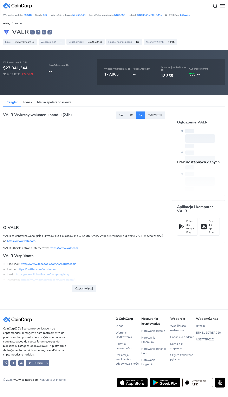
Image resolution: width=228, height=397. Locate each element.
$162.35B (119, 15)
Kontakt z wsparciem (177, 346)
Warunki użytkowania (124, 335)
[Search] (215, 6)
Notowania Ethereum (148, 340)
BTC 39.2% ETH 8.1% (149, 15)
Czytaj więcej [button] (84, 288)
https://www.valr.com (21, 241)
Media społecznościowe (54, 102)
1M (131, 115)
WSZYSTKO (155, 115)
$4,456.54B (78, 15)
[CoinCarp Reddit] (21, 362)
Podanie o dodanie (182, 337)
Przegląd (12, 102)
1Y (140, 115)
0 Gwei (185, 15)
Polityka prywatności (123, 346)
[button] (38, 32)
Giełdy (6, 23)
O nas (119, 326)
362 (45, 15)
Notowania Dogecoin (148, 362)
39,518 (28, 15)
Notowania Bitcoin (153, 331)
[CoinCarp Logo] (18, 5)
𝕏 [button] (32, 32)
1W (121, 115)
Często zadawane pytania (181, 357)
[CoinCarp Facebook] (13, 362)
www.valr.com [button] (24, 42)
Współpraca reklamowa (178, 328)
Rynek (27, 102)
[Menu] (222, 6)
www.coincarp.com (26, 380)
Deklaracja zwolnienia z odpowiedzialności (127, 359)
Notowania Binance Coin (153, 351)
